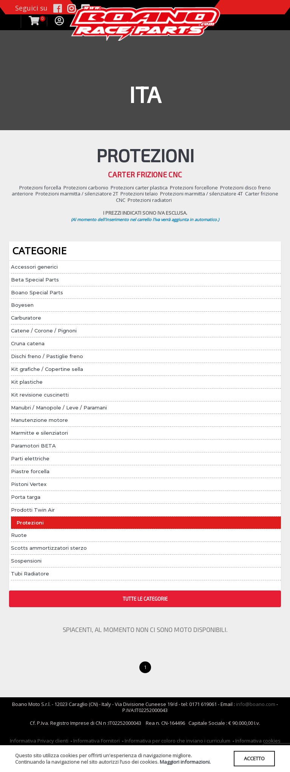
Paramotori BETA (33, 446)
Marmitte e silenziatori (39, 433)
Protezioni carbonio (85, 187)
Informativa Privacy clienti (39, 740)
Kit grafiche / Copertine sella (47, 369)
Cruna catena (28, 343)
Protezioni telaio (139, 193)
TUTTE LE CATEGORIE (145, 599)
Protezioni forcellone (194, 187)
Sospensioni (26, 561)
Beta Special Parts (35, 280)
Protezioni (30, 523)
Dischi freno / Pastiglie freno (47, 356)
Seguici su (31, 7)
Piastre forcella (30, 471)
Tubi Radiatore (30, 574)
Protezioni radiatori (150, 200)
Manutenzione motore (39, 420)
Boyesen (22, 305)
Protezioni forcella (40, 187)
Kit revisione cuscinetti (40, 395)
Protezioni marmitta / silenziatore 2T (76, 193)
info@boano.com (255, 704)
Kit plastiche (27, 382)
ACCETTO (254, 758)
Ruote (19, 535)
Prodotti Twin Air (33, 510)
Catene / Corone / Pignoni (44, 331)
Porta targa (25, 497)
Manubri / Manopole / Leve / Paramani (59, 407)
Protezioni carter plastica (139, 187)
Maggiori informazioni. (185, 761)
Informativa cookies (258, 740)
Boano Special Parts (37, 292)
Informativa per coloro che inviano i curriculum (177, 740)
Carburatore (26, 318)
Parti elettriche (30, 458)
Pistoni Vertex (28, 484)
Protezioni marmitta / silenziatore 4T (201, 193)
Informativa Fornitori (96, 740)
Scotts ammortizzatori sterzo (49, 548)
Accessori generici (34, 267)
